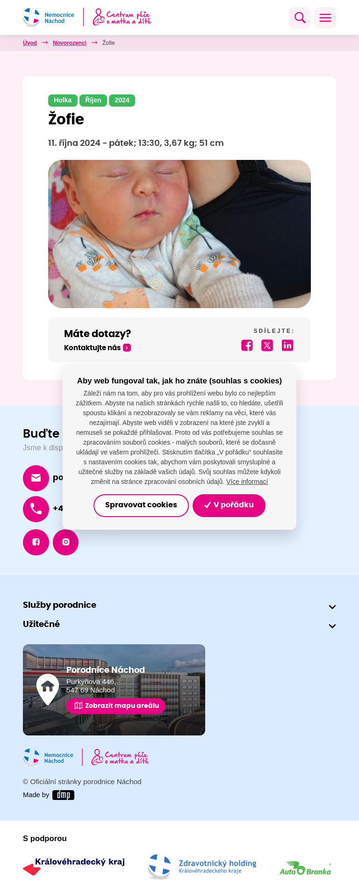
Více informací (247, 481)
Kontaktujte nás (92, 348)
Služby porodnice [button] (59, 606)
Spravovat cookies (141, 505)
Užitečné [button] (41, 625)
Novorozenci (69, 43)
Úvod (30, 43)
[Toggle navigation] (325, 18)
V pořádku (229, 505)
